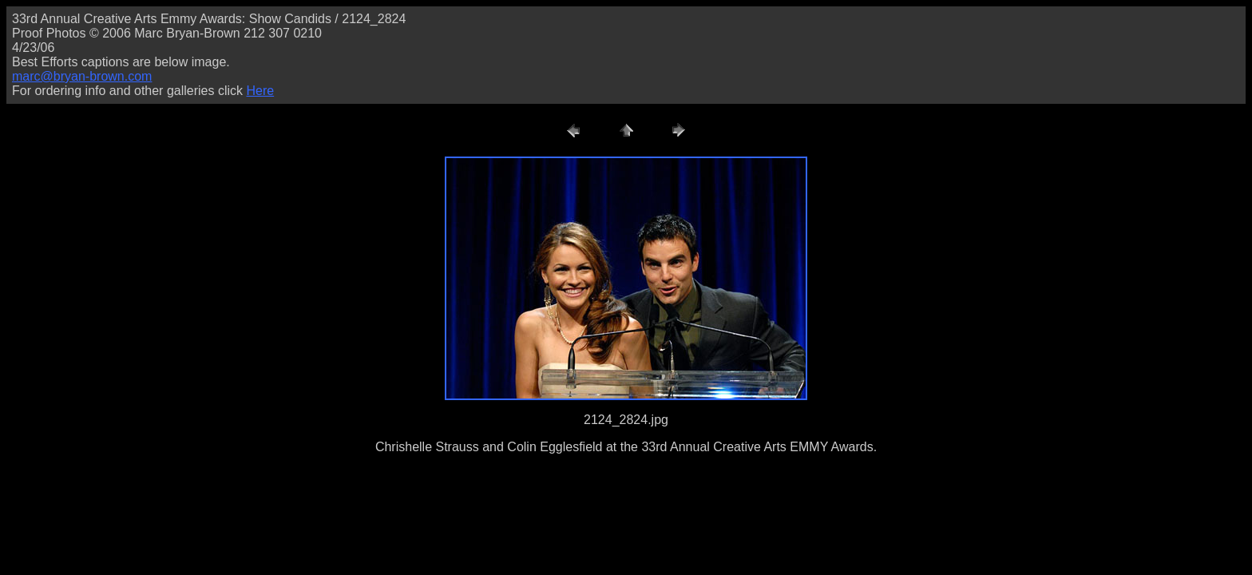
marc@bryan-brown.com (82, 76)
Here (260, 90)
